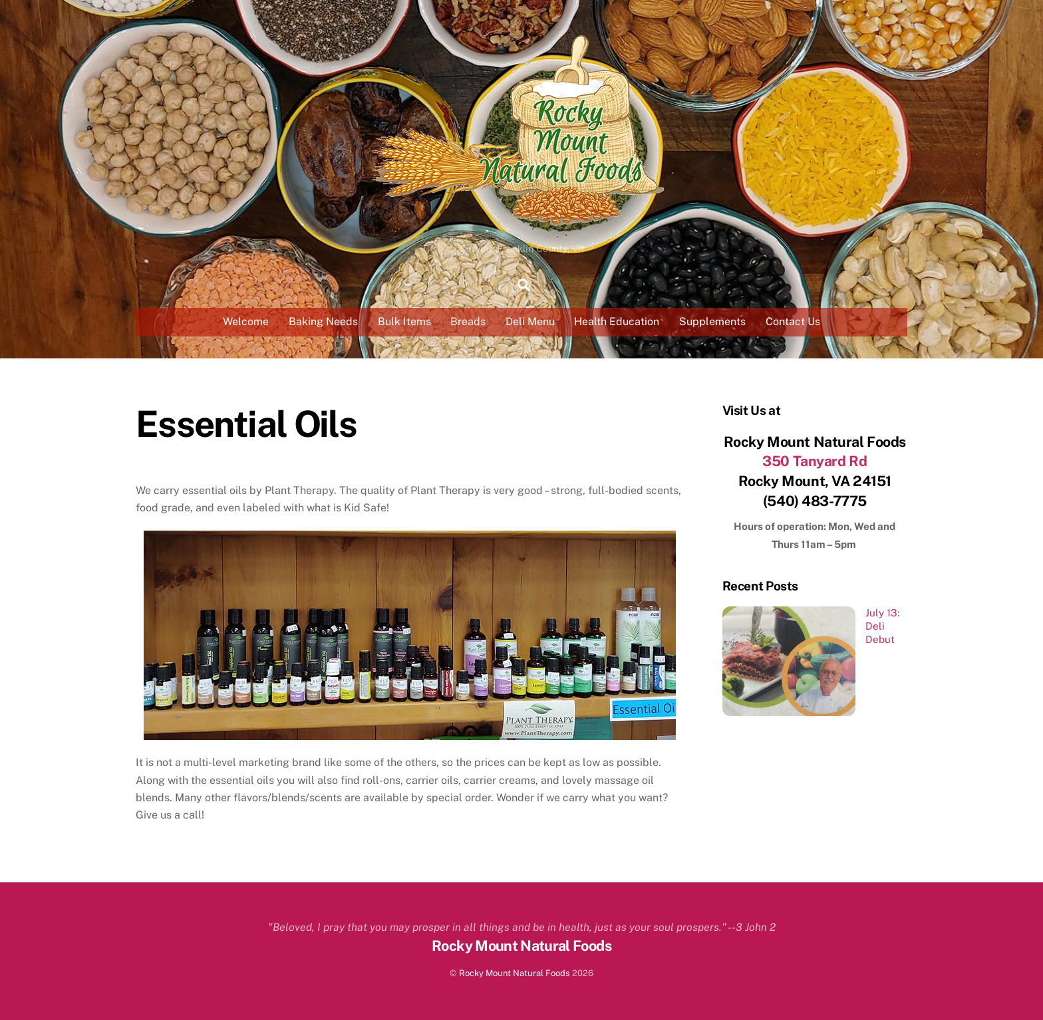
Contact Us (793, 321)
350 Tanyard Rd (814, 461)
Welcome (246, 321)
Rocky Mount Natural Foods (514, 973)
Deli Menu (530, 321)
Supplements (712, 321)
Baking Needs (323, 321)
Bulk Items (404, 321)
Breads (468, 321)
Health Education (616, 321)
